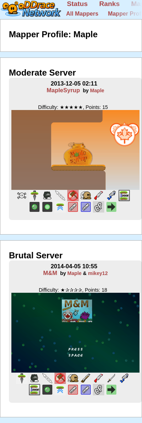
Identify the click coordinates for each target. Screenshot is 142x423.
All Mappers (82, 14)
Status (77, 3)
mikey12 (98, 273)
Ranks (109, 3)
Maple (97, 90)
